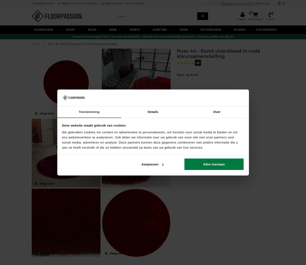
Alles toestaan (214, 164)
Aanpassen (152, 164)
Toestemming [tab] (89, 111)
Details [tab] (153, 111)
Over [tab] (217, 111)
